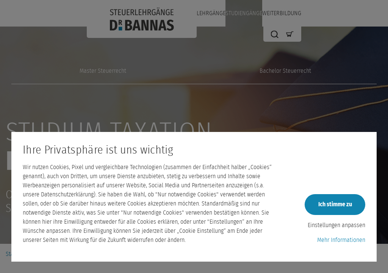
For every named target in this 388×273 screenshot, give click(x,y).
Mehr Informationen (341, 240)
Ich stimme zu (335, 204)
